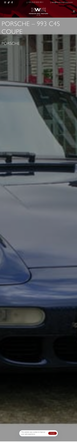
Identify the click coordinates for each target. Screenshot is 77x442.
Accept (52, 433)
